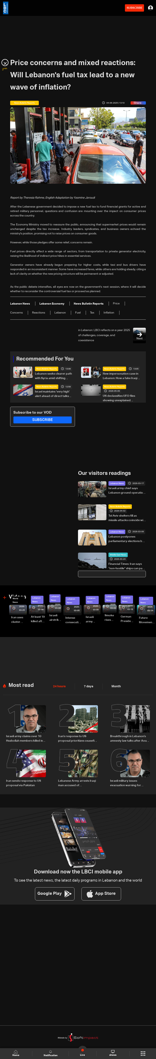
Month (114, 685)
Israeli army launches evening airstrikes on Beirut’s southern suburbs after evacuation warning (93, 619)
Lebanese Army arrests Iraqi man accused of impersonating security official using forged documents (77, 782)
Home (16, 1053)
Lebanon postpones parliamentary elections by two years (126, 539)
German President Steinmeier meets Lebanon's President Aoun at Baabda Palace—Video (128, 619)
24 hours (59, 685)
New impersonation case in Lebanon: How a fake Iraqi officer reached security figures (120, 376)
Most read (21, 684)
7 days (87, 685)
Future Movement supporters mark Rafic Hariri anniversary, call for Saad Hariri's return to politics (147, 620)
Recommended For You (45, 359)
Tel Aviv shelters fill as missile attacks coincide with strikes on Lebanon (127, 518)
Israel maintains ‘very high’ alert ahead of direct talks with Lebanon (52, 394)
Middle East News (118, 555)
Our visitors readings (104, 473)
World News (15, 600)
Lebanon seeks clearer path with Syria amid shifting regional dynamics (53, 376)
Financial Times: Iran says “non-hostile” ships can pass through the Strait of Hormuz (126, 566)
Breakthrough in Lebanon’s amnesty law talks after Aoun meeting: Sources (129, 738)
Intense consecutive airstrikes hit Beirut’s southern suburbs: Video (73, 620)
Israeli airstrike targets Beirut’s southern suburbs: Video (55, 618)
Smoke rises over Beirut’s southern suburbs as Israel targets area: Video (111, 618)
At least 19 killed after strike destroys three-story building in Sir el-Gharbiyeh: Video (38, 619)
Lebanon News (117, 483)
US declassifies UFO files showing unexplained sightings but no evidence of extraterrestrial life (121, 399)
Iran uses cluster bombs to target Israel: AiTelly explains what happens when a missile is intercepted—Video (19, 620)
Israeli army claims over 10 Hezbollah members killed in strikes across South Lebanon (26, 738)
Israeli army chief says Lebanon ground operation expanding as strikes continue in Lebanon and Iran (126, 491)
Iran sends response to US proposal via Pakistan (23, 782)
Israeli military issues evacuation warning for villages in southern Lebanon (129, 782)
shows (112, 1053)
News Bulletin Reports (46, 369)
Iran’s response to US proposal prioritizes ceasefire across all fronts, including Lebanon (77, 738)
